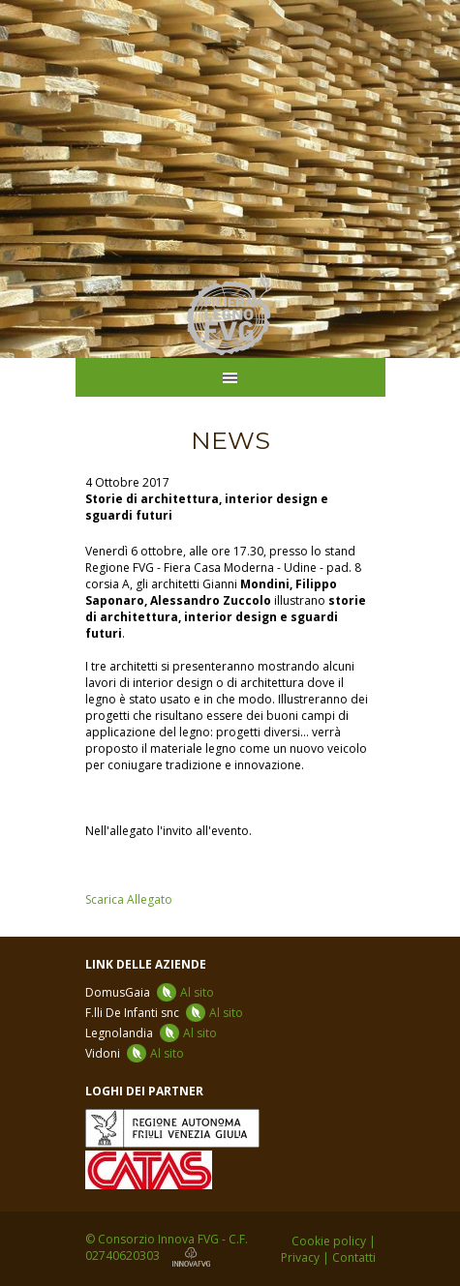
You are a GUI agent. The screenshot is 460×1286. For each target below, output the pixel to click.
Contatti (354, 1257)
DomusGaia (149, 992)
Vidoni (134, 1053)
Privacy (300, 1257)
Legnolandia (151, 1033)
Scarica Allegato (128, 899)
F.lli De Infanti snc (164, 1012)
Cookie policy (328, 1241)
